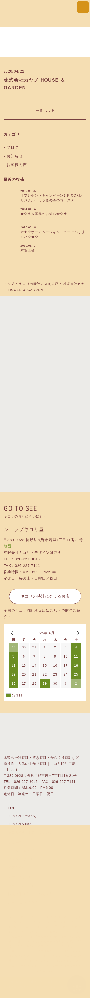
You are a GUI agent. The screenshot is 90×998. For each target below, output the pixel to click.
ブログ (12, 147)
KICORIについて (22, 816)
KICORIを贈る (20, 824)
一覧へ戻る (45, 111)
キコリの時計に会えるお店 (45, 596)
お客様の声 (16, 165)
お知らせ (14, 156)
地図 (7, 546)
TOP (12, 808)
